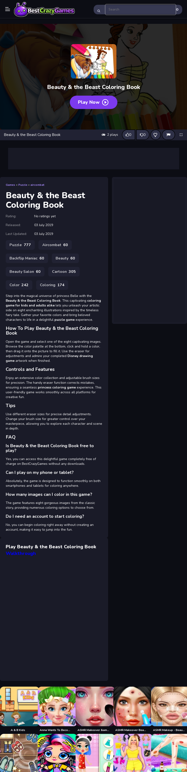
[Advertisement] (93, 158)
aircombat (37, 185)
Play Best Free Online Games (44, 9)
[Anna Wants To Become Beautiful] (56, 709)
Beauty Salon (25, 272)
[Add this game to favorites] (155, 135)
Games (10, 185)
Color (19, 285)
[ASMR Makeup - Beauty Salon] (169, 709)
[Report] (168, 135)
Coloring (52, 285)
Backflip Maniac (27, 258)
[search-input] (140, 9)
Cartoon (64, 272)
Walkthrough (21, 553)
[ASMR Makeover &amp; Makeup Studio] (93, 709)
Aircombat (55, 245)
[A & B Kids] (18, 709)
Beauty (65, 258)
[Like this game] (128, 135)
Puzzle (22, 185)
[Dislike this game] (142, 135)
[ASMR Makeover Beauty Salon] (131, 709)
